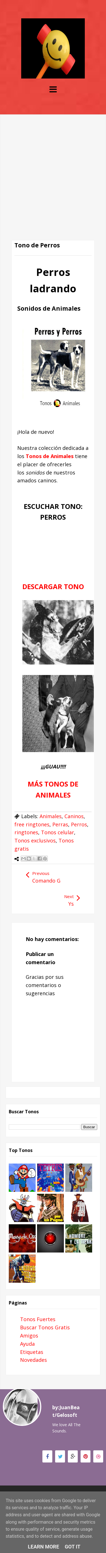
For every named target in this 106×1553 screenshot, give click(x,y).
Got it (72, 1547)
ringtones (26, 832)
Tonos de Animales (49, 456)
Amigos (29, 1335)
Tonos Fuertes (37, 1319)
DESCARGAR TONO (53, 586)
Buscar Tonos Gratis (45, 1327)
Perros (79, 824)
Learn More (43, 1547)
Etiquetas (31, 1352)
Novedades (33, 1359)
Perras (60, 824)
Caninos (74, 816)
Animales (51, 816)
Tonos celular (57, 832)
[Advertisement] (53, 167)
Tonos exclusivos (35, 840)
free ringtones (31, 824)
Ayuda (27, 1343)
